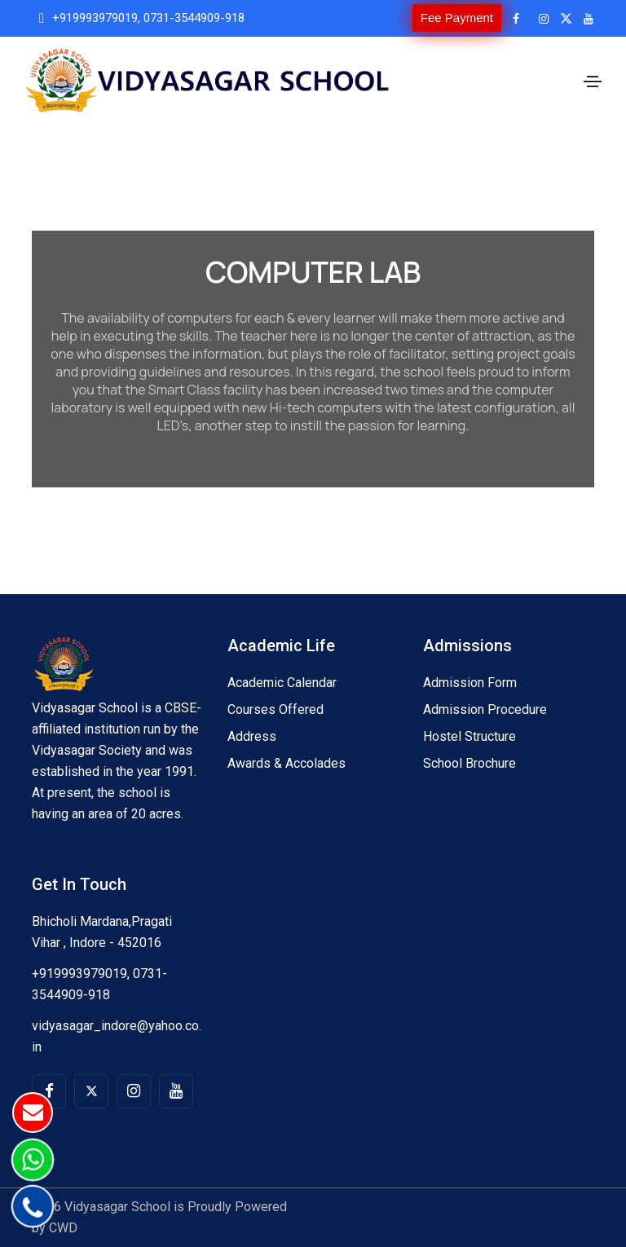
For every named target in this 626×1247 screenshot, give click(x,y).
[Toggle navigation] (593, 81)
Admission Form (470, 682)
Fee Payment (457, 17)
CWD (63, 1228)
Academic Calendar (282, 682)
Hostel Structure (469, 736)
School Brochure (469, 763)
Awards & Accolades (286, 763)
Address (251, 736)
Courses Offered (275, 709)
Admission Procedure (485, 709)
